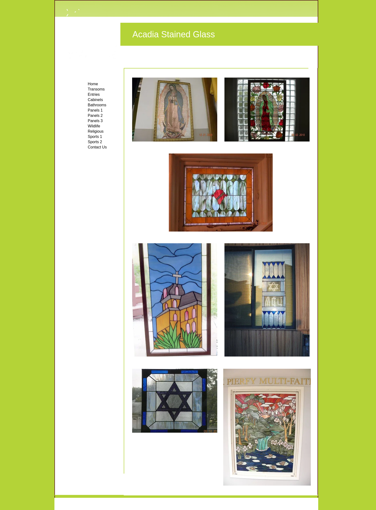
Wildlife (94, 126)
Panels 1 (95, 110)
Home (93, 84)
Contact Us (97, 147)
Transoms (96, 89)
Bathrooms (97, 105)
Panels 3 (95, 121)
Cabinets (95, 100)
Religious (96, 131)
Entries (94, 94)
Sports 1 (95, 137)
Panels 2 (95, 115)
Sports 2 (95, 142)
